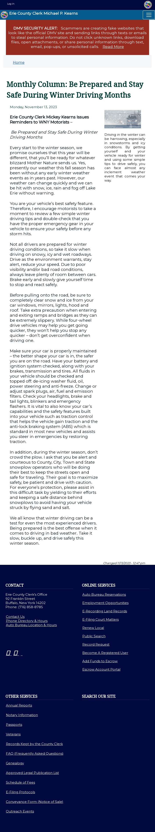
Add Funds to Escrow (100, 661)
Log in (10, 3)
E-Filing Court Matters (100, 619)
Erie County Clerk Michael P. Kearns (39, 15)
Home (19, 62)
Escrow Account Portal (101, 669)
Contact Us (15, 617)
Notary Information (22, 715)
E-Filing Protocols (20, 792)
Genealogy (15, 763)
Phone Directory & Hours (27, 621)
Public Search (94, 636)
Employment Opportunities (105, 603)
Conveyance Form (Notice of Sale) (34, 802)
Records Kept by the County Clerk (34, 744)
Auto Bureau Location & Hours (31, 625)
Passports (14, 724)
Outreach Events (20, 811)
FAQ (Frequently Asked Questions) (34, 753)
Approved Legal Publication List (32, 773)
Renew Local (93, 628)
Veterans (13, 734)
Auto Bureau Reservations (104, 594)
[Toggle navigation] (149, 15)
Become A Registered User (105, 653)
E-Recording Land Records (104, 611)
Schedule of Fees (20, 782)
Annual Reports (19, 705)
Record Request (95, 644)
